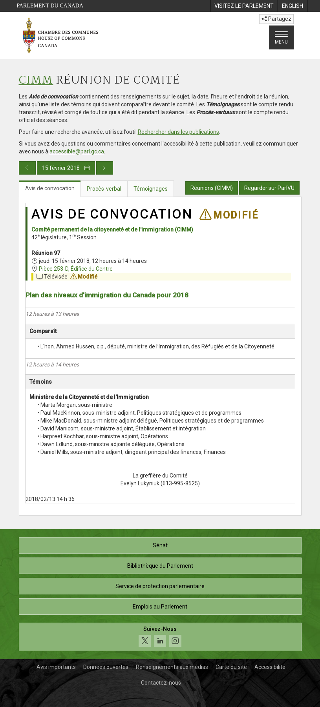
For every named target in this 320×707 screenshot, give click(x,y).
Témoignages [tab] (150, 189)
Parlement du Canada (50, 6)
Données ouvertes (105, 667)
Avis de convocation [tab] (50, 188)
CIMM (36, 80)
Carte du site (231, 667)
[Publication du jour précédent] (27, 168)
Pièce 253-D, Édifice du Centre (76, 269)
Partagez (276, 19)
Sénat (160, 545)
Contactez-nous (161, 683)
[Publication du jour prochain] (104, 168)
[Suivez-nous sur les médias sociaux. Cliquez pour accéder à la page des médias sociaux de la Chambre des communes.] (160, 637)
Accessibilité (269, 667)
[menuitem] (244, 6)
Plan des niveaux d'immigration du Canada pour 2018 (107, 295)
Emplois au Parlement (160, 606)
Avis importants (56, 667)
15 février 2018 (66, 168)
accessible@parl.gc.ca (76, 151)
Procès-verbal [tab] (104, 189)
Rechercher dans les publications (178, 132)
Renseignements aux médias (172, 667)
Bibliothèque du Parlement (160, 566)
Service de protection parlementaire (160, 586)
